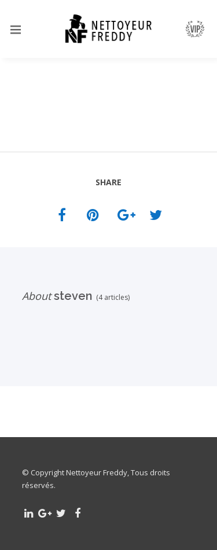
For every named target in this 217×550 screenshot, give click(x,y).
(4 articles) (111, 297)
